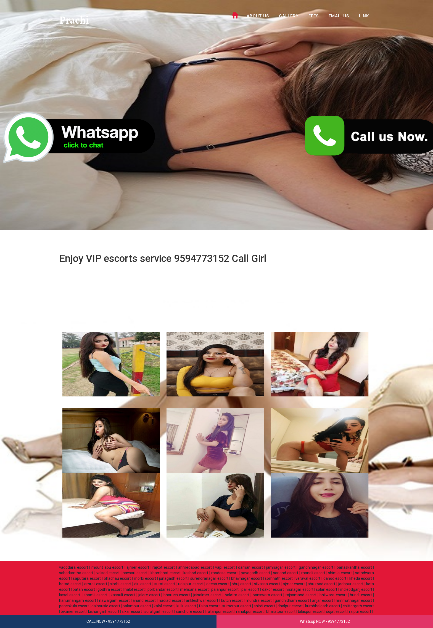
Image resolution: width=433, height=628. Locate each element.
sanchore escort (190, 611)
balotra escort (237, 595)
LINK (364, 16)
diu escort (143, 584)
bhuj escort (241, 584)
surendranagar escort (209, 578)
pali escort (250, 589)
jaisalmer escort (207, 595)
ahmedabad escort (195, 567)
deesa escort (217, 584)
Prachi (75, 20)
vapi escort (225, 567)
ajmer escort (137, 567)
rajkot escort (163, 567)
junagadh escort (173, 578)
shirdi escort (264, 606)
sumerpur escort (236, 606)
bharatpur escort (280, 611)
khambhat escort (166, 573)
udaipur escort (191, 584)
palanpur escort (225, 589)
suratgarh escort (158, 611)
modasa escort (224, 573)
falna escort (209, 606)
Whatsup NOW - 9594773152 (325, 621)
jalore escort (149, 595)
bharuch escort (176, 595)
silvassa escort (267, 584)
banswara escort (267, 595)
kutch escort (232, 600)
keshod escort (195, 573)
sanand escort (285, 573)
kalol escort (164, 606)
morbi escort (145, 578)
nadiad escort (171, 600)
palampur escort (137, 606)
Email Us (339, 16)
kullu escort (186, 606)
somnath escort (279, 578)
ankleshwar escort (202, 600)
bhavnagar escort (246, 578)
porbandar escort (162, 589)
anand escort (144, 600)
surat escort (165, 584)
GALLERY (289, 16)
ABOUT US (258, 16)
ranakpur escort (250, 611)
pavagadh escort (255, 573)
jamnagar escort (280, 567)
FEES (313, 16)
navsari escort (135, 573)
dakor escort (273, 589)
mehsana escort (194, 589)
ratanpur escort (220, 611)
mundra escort (259, 600)
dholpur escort (290, 606)
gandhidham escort (292, 600)
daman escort (250, 567)
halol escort (135, 589)
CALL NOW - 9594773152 (108, 621)
